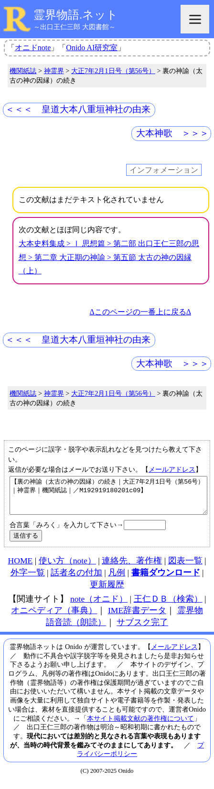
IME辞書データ (137, 617)
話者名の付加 (76, 579)
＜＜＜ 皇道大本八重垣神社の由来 (77, 109)
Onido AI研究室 (92, 47)
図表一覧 (185, 568)
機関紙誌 (23, 71)
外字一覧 (28, 579)
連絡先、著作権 (132, 568)
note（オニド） (99, 606)
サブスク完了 (142, 629)
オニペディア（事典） (54, 617)
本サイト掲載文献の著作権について (140, 725)
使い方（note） (67, 568)
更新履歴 (107, 591)
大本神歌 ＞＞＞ (172, 133)
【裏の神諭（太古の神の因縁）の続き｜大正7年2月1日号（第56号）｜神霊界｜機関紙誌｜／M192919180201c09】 (108, 499)
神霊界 (54, 71)
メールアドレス (172, 469)
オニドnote (33, 47)
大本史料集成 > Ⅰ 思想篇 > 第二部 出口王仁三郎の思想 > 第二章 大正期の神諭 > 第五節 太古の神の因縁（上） (109, 257)
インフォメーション (163, 170)
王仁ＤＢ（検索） (168, 606)
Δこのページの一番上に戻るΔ (140, 312)
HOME (20, 568)
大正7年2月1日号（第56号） (113, 71)
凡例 (116, 579)
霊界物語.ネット (75, 15)
